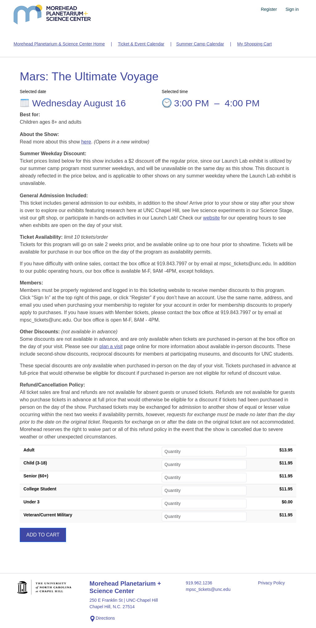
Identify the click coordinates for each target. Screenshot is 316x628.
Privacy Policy (271, 582)
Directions (102, 619)
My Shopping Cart (254, 43)
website (211, 217)
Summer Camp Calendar (200, 43)
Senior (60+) (35, 475)
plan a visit (111, 346)
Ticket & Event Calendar (141, 43)
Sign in (292, 9)
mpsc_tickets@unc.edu (208, 589)
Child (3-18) (35, 462)
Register (269, 9)
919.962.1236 (199, 582)
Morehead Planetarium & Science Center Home (59, 43)
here (86, 141)
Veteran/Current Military (47, 514)
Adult (29, 449)
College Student (39, 488)
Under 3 (31, 501)
